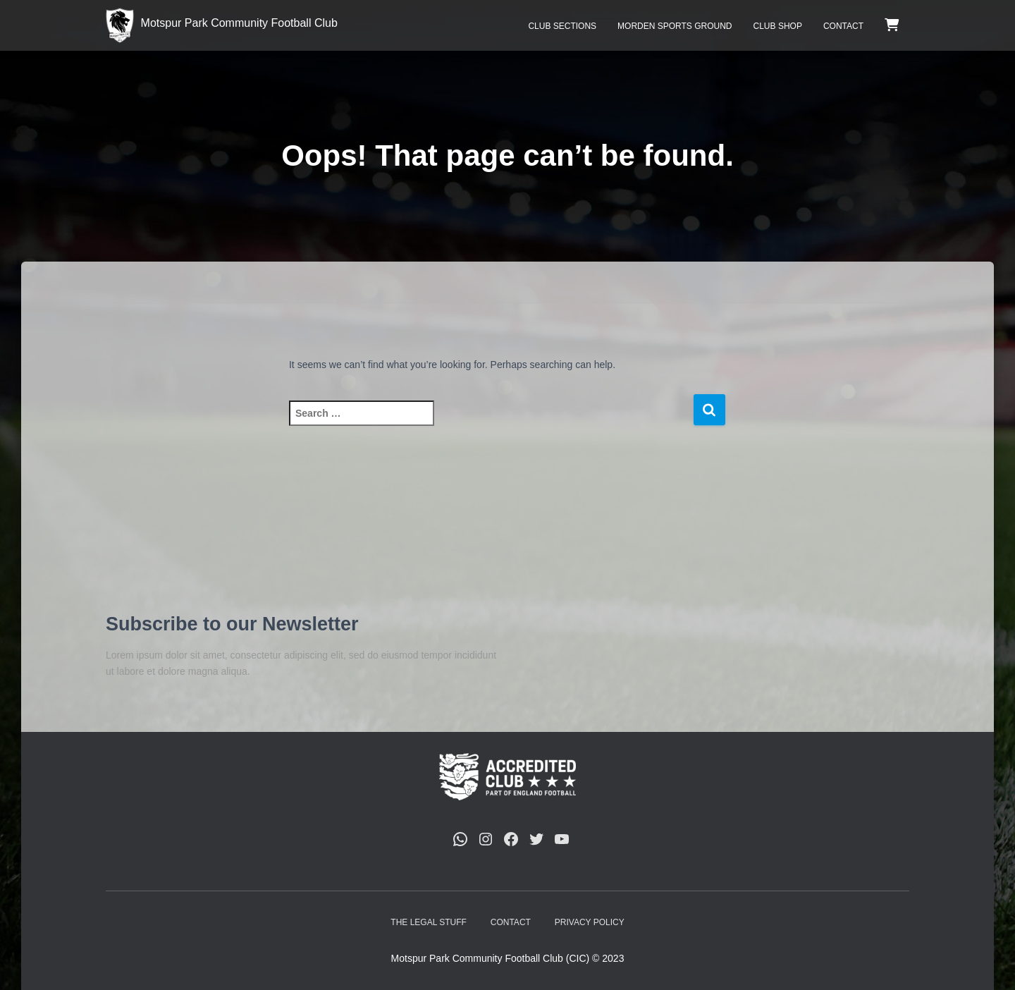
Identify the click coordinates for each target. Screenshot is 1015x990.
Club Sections (562, 26)
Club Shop (777, 26)
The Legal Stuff (428, 922)
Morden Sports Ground (674, 26)
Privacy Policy (590, 922)
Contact (843, 26)
